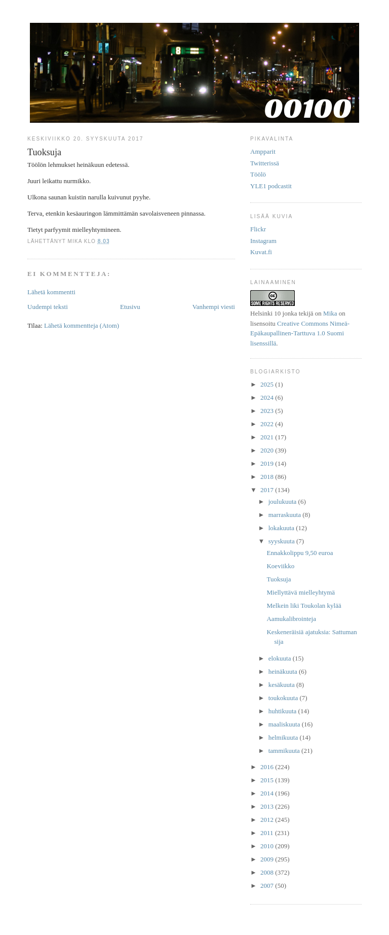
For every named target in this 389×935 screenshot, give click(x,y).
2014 (267, 793)
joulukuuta (283, 501)
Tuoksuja (278, 579)
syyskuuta (282, 541)
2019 (267, 463)
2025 (267, 384)
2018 (267, 476)
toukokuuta (284, 698)
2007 (267, 885)
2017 (267, 490)
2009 (267, 859)
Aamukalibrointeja (291, 618)
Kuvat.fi (261, 252)
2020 (267, 450)
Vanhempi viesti (213, 306)
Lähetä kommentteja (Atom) (81, 325)
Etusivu (130, 306)
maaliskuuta (285, 724)
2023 (267, 410)
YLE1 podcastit (271, 186)
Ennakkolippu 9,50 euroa (299, 553)
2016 (267, 767)
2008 (267, 872)
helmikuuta (284, 737)
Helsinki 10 (265, 313)
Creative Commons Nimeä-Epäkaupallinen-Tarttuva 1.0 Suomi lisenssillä (299, 333)
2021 (267, 437)
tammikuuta (284, 750)
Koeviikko (280, 566)
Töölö (258, 174)
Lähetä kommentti (51, 292)
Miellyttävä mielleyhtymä (300, 592)
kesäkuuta (282, 684)
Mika (330, 313)
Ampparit (263, 151)
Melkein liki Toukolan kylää (303, 605)
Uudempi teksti (47, 306)
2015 (267, 780)
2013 (267, 806)
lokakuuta (282, 528)
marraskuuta (285, 514)
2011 (267, 833)
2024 (267, 397)
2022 (267, 424)
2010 (267, 846)
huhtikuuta (283, 711)
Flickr (258, 229)
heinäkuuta (283, 671)
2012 (267, 819)
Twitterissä (264, 163)
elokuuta (280, 658)
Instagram (263, 241)
